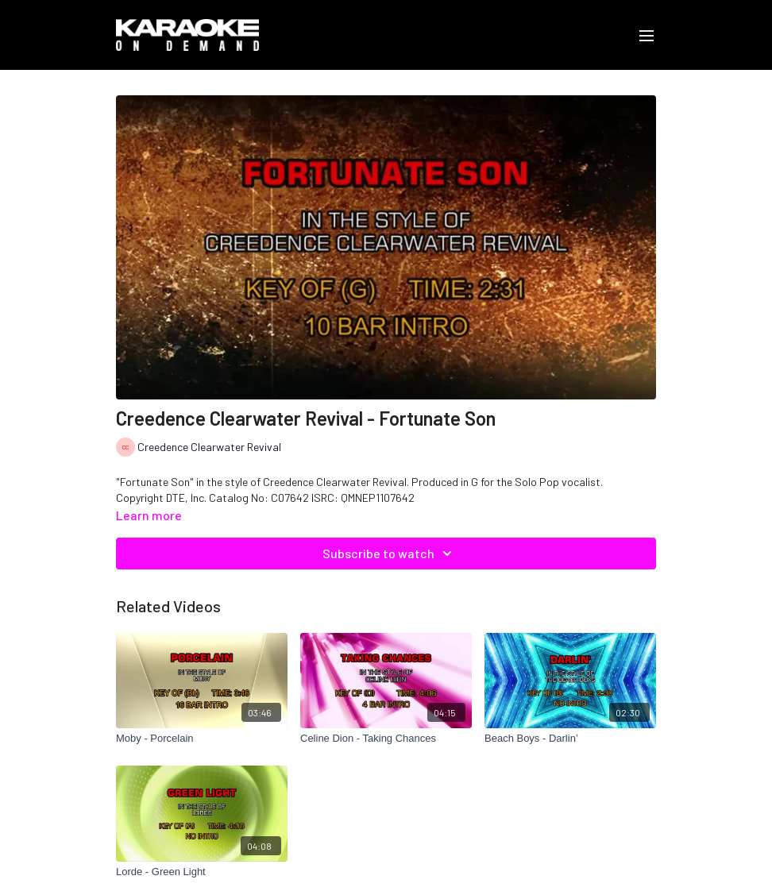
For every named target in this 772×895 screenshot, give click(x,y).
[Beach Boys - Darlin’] (570, 738)
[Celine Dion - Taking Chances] (386, 738)
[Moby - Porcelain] (202, 738)
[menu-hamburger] (646, 35)
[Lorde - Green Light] (202, 872)
